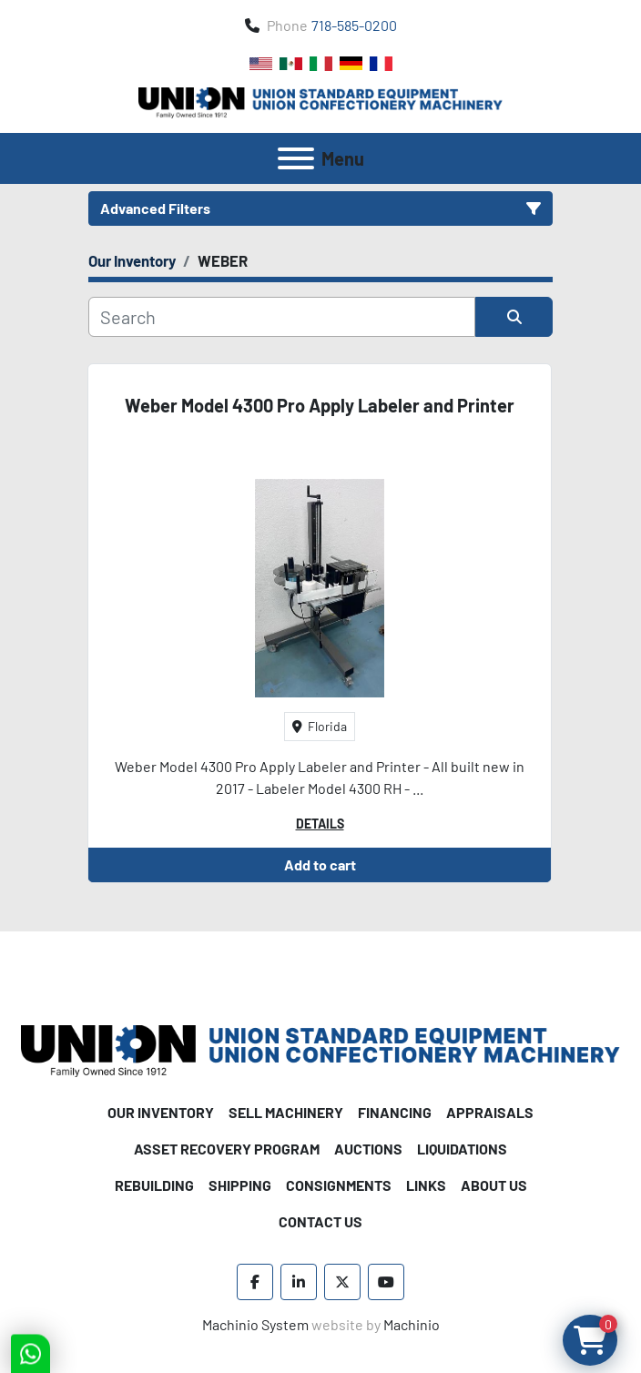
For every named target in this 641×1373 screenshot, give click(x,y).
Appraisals (490, 1112)
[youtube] (386, 1282)
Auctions (368, 1148)
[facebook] (255, 1282)
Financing (395, 1112)
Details (320, 823)
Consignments (339, 1185)
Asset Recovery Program (227, 1148)
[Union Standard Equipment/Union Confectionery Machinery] (320, 1049)
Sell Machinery (286, 1112)
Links (426, 1185)
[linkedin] (298, 1282)
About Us (494, 1185)
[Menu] (296, 158)
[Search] (281, 317)
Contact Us (320, 1221)
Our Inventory (160, 1112)
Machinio (411, 1324)
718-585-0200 (354, 25)
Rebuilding (154, 1185)
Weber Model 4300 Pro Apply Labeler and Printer (319, 405)
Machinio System (255, 1324)
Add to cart (320, 864)
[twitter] (342, 1282)
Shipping (240, 1185)
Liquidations (462, 1148)
